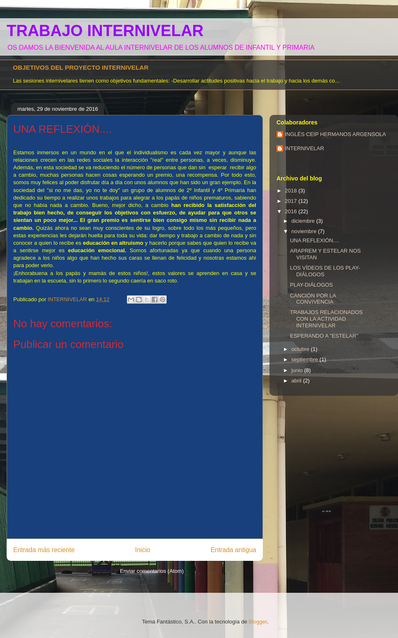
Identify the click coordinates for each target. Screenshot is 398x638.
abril (297, 380)
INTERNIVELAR (304, 148)
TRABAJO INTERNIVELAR (105, 30)
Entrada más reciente (44, 549)
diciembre (303, 221)
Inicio (142, 549)
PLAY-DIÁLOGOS (311, 285)
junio (297, 370)
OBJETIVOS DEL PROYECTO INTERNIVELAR (80, 67)
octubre (301, 349)
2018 (291, 191)
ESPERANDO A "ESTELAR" (324, 336)
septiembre (305, 359)
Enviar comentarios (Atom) (152, 571)
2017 (291, 201)
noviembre (304, 231)
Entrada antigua (233, 549)
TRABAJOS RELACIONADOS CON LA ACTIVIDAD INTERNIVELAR (326, 318)
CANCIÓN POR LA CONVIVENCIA (313, 298)
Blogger (258, 622)
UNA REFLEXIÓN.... (314, 240)
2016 (291, 211)
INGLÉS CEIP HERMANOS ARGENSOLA (335, 134)
